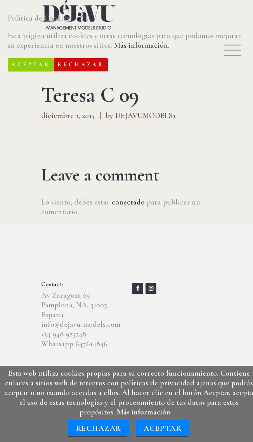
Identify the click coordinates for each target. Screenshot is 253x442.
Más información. (142, 45)
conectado (128, 202)
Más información (143, 412)
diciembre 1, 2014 (68, 115)
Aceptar (163, 428)
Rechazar (98, 428)
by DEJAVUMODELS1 (140, 115)
